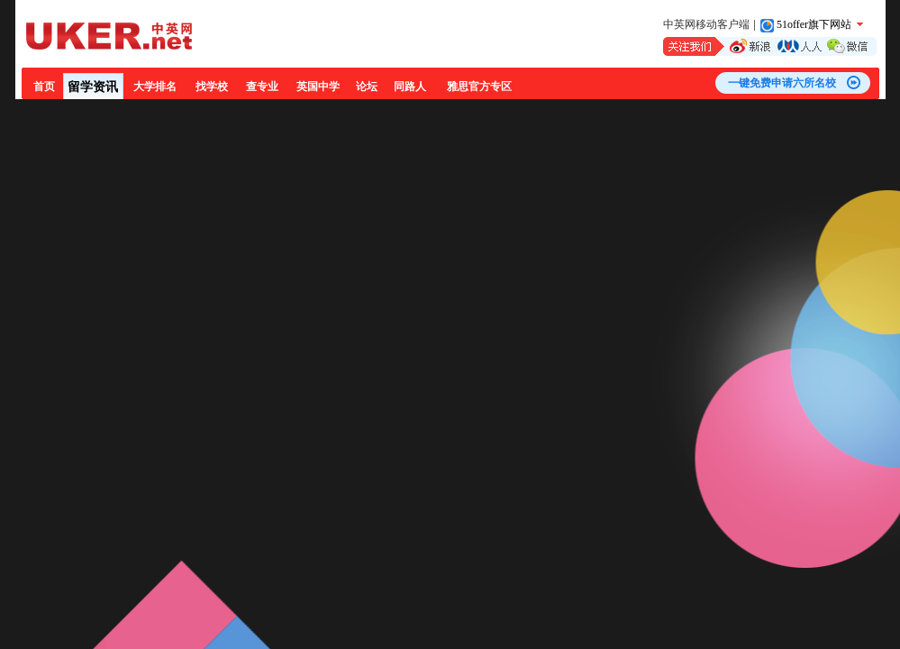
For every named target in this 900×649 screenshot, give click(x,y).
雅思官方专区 (479, 86)
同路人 (410, 86)
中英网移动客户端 (706, 24)
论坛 (366, 86)
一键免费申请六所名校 (782, 83)
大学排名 (155, 86)
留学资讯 (93, 87)
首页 (44, 86)
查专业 (262, 86)
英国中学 (318, 86)
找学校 (211, 86)
